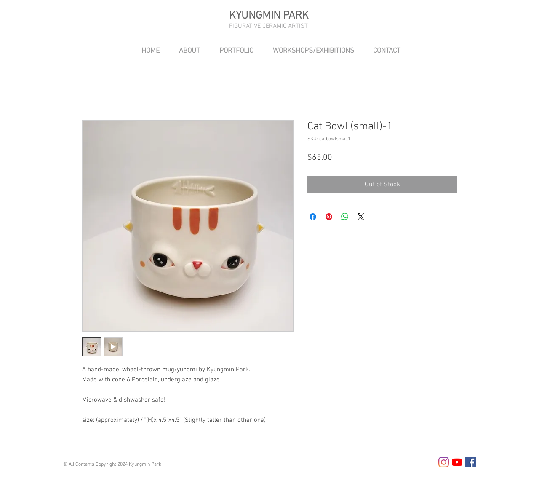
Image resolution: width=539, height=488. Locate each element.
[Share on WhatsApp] (345, 217)
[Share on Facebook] (313, 217)
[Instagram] (443, 462)
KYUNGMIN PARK (269, 15)
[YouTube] (457, 462)
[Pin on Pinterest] (329, 217)
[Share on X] (361, 217)
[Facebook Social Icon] (470, 462)
